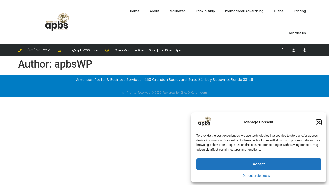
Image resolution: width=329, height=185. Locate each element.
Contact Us (297, 33)
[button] (318, 122)
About (155, 11)
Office (279, 11)
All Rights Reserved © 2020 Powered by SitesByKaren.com (164, 92)
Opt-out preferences (256, 176)
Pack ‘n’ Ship (205, 11)
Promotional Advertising (244, 11)
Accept (259, 164)
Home (135, 11)
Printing (300, 11)
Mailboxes (178, 11)
